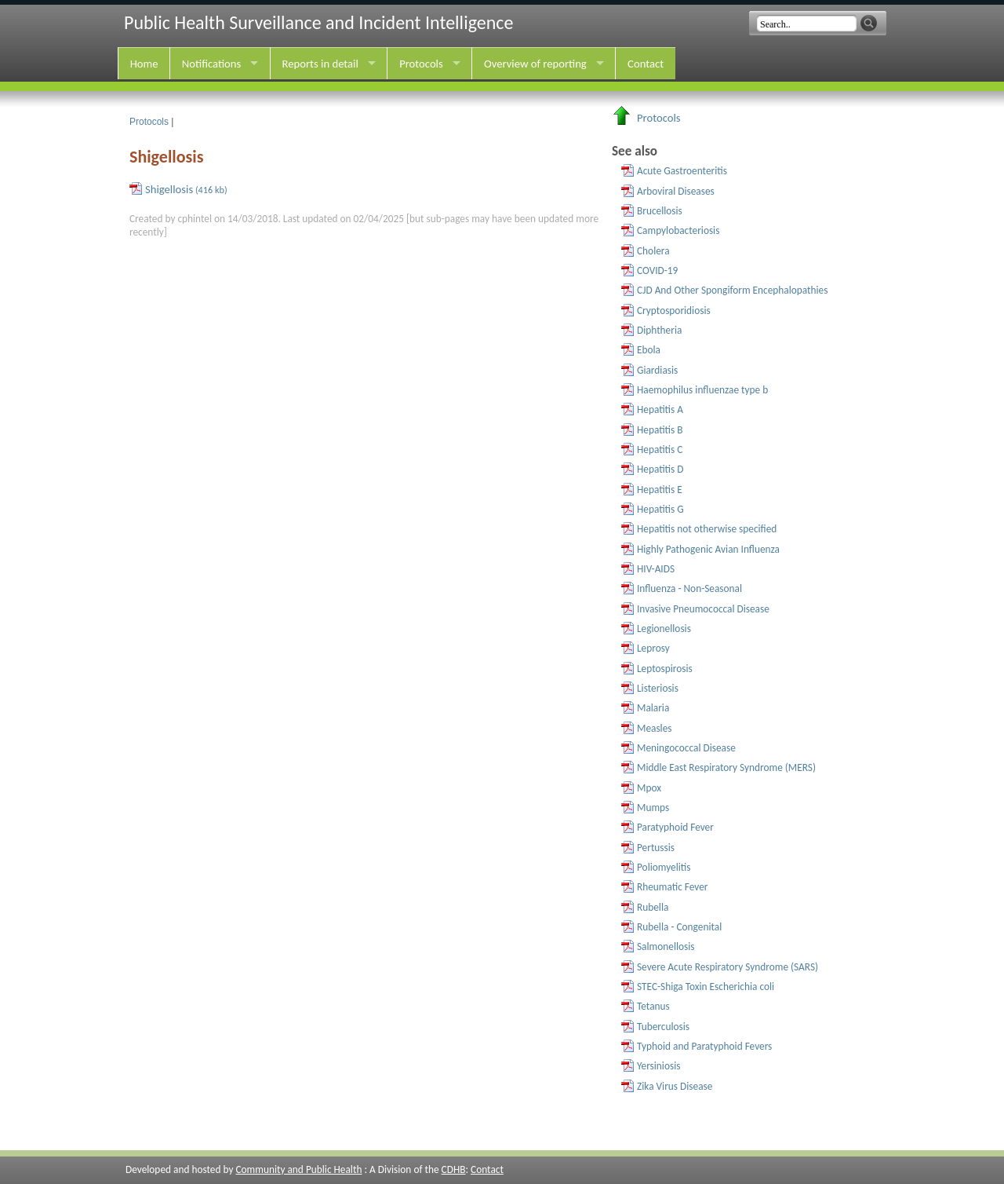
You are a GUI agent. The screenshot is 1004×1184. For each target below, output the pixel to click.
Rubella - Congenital (679, 927)
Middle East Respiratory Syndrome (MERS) (726, 767)
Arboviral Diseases (676, 191)
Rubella (652, 907)
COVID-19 (657, 270)
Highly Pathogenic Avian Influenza (708, 549)
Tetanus (653, 1006)
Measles (654, 728)
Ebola (648, 349)
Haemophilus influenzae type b (702, 389)
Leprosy (653, 648)
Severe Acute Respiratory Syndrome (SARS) (727, 967)
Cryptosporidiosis (674, 310)
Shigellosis (186, 189)
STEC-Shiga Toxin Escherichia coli (705, 986)
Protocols (421, 64)
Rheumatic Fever (672, 886)
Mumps (653, 807)
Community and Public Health (298, 1169)
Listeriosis (657, 688)
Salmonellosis (666, 946)
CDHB (454, 1169)
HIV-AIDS (656, 569)
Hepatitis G (660, 509)
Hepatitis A (660, 409)
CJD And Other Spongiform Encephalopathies (732, 290)
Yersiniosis (658, 1066)
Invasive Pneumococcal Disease (703, 609)
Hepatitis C (659, 449)
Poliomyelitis (663, 867)
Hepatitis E (659, 489)
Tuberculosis (663, 1026)
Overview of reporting (535, 64)
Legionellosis (664, 628)
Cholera (653, 251)
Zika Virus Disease (674, 1086)
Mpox (649, 788)
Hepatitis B (660, 430)
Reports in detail (320, 64)
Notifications (211, 64)
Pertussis (656, 847)
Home (144, 64)
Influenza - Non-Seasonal (689, 588)
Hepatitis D (660, 469)
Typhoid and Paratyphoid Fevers (704, 1046)
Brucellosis (659, 210)
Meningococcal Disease (686, 748)
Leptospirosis (665, 668)
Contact (646, 64)
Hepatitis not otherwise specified (707, 528)
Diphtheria (659, 330)
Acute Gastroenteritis (682, 170)
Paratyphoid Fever (675, 827)
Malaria (653, 707)
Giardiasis (657, 370)
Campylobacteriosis (678, 230)
